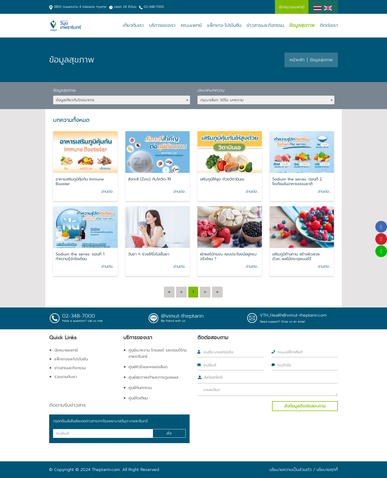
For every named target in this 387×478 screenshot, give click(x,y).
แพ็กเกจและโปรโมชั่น (71, 359)
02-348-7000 (154, 6)
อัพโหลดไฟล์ (213, 377)
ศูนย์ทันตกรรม (140, 388)
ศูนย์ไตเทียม (138, 398)
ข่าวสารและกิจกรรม (265, 25)
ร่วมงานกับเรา (65, 377)
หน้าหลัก (297, 60)
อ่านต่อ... (108, 191)
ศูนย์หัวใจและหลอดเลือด (147, 367)
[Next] (205, 292)
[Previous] (169, 292)
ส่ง (169, 433)
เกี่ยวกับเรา (133, 25)
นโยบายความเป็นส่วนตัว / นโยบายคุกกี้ (303, 470)
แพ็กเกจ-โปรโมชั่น (224, 25)
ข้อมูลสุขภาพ (302, 25)
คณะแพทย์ (191, 25)
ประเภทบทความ (210, 90)
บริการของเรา (162, 25)
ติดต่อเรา (329, 25)
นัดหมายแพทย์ (66, 350)
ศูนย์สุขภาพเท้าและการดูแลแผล (153, 377)
